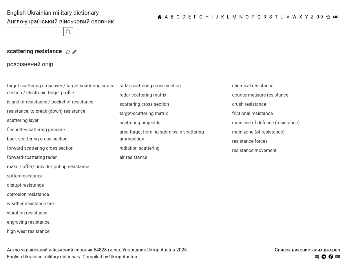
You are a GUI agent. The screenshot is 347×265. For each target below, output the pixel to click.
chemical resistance (252, 85)
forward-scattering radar (32, 157)
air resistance (133, 157)
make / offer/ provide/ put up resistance (48, 166)
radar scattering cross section (150, 85)
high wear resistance (28, 231)
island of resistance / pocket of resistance (50, 102)
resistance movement (254, 150)
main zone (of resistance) (258, 132)
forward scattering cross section (40, 148)
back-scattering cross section (37, 139)
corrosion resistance (28, 194)
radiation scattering (140, 148)
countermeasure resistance (260, 95)
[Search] (35, 31)
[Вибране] (328, 17)
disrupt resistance (25, 185)
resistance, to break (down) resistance (46, 111)
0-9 (320, 17)
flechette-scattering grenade (36, 129)
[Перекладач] (336, 17)
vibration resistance (27, 213)
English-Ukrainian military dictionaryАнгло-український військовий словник (60, 17)
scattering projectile (140, 122)
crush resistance (249, 104)
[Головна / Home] (159, 17)
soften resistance (25, 176)
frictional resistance (252, 113)
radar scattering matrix (143, 95)
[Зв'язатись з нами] (337, 257)
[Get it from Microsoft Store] (317, 257)
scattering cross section (144, 104)
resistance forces (250, 141)
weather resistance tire (30, 203)
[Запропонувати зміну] (74, 51)
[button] (67, 52)
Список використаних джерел (307, 250)
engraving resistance (28, 222)
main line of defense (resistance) (265, 122)
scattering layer (23, 120)
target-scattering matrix (144, 113)
